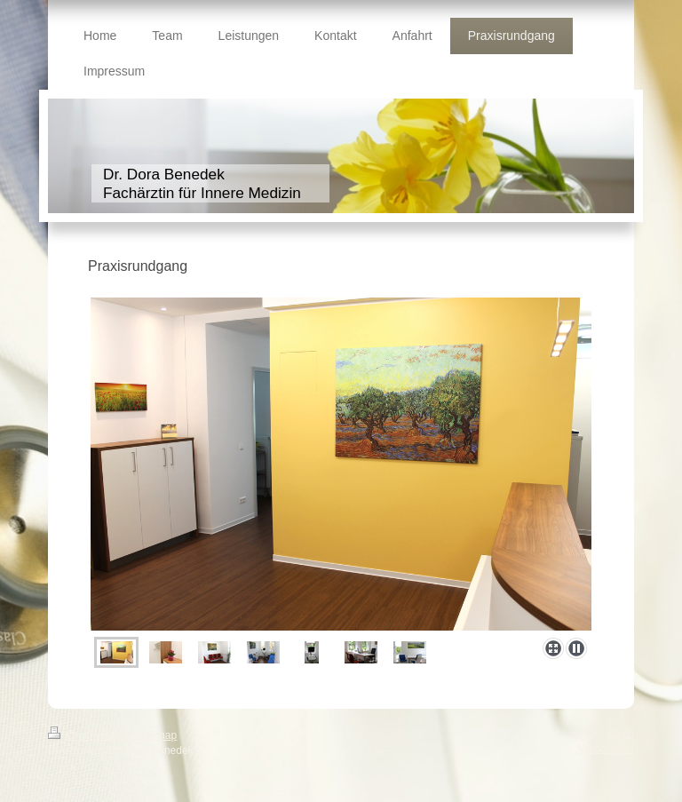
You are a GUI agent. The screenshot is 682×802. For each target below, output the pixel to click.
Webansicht (606, 748)
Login (621, 733)
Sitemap (157, 735)
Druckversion (90, 735)
